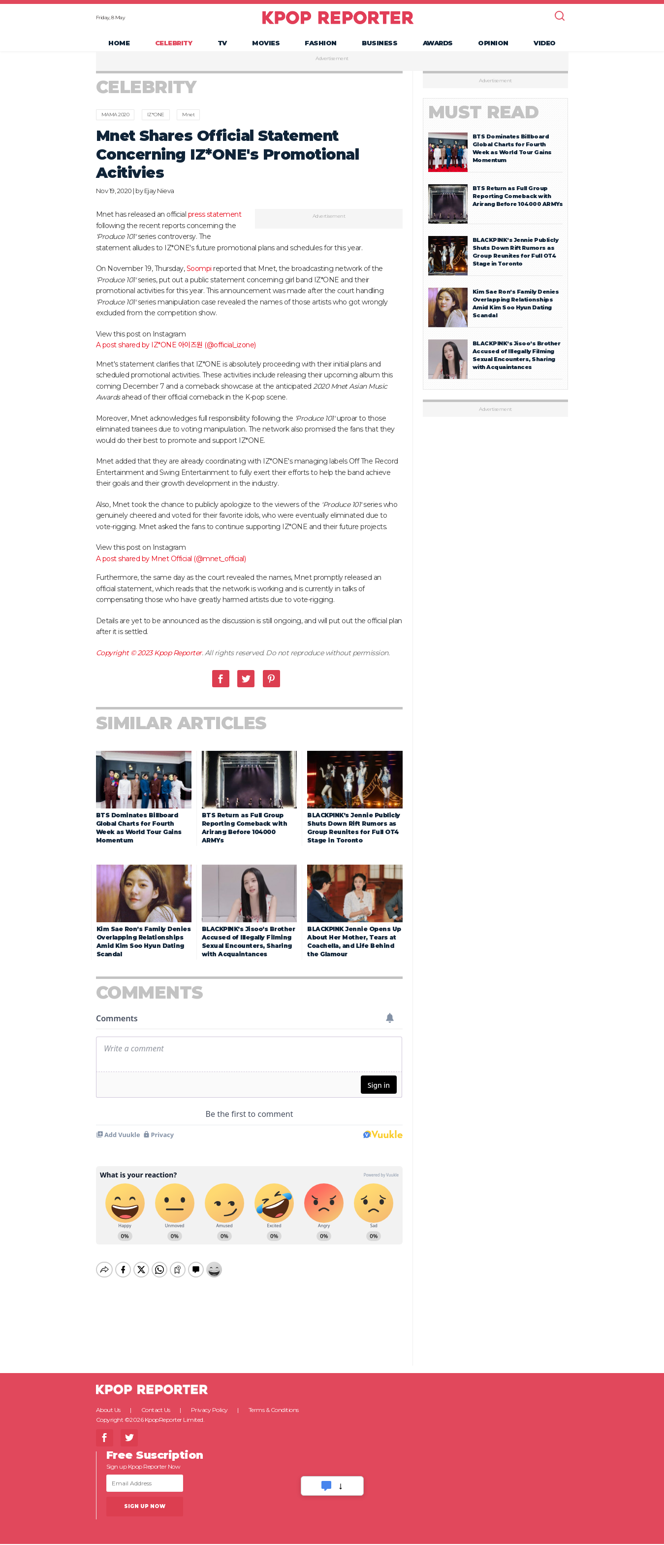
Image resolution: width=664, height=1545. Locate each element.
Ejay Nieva (159, 200)
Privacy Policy (209, 1410)
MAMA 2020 (115, 124)
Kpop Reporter (178, 662)
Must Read (483, 122)
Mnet (188, 124)
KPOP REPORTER (337, 22)
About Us (108, 1410)
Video (545, 47)
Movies (266, 47)
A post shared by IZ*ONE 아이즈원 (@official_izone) (176, 354)
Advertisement (332, 68)
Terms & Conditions (274, 1410)
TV (222, 47)
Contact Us (155, 1410)
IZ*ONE (155, 124)
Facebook (220, 688)
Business (379, 47)
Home (118, 47)
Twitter (245, 688)
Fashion (321, 47)
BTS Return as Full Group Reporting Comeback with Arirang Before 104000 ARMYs (518, 206)
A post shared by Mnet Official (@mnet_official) (171, 568)
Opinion (493, 47)
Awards (438, 47)
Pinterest (271, 688)
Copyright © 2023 (125, 662)
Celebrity (173, 47)
